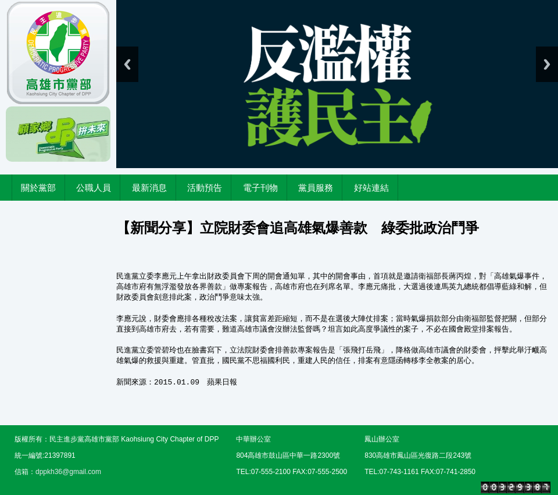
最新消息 (149, 188)
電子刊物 (260, 188)
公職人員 (93, 188)
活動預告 (204, 188)
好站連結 (371, 188)
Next (547, 64)
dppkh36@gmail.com (68, 472)
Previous (127, 64)
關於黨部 (38, 188)
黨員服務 (315, 188)
